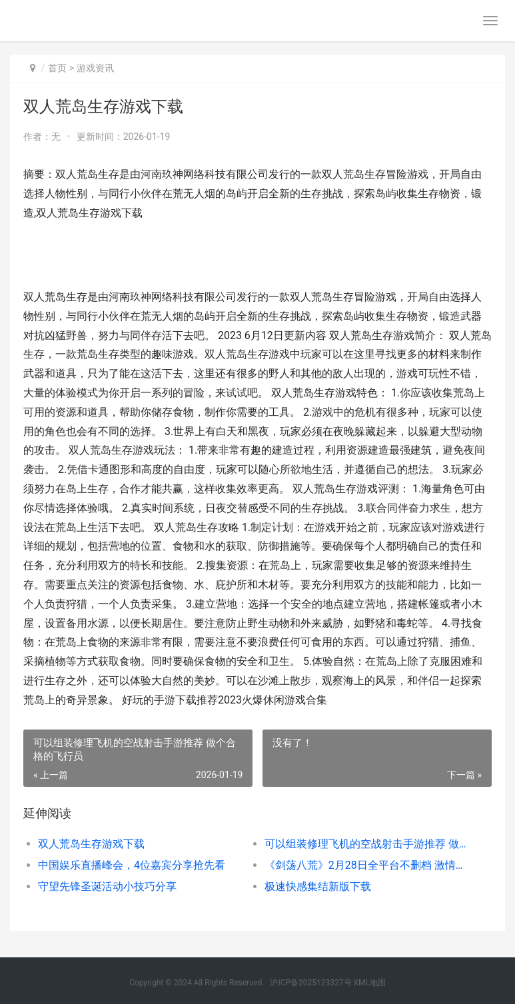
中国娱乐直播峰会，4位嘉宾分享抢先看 (131, 865)
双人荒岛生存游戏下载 (91, 843)
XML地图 (370, 982)
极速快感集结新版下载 (317, 886)
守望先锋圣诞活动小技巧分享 (107, 886)
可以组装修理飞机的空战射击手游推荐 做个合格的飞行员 (366, 843)
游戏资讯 (95, 68)
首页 (57, 68)
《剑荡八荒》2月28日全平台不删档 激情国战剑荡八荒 (366, 865)
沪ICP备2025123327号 (310, 982)
